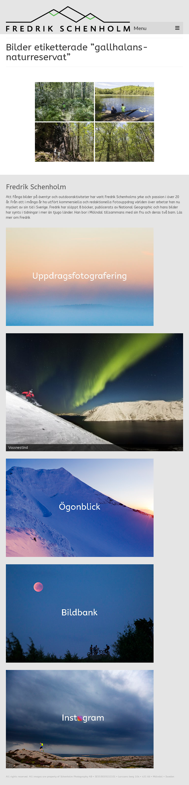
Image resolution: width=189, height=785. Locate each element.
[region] (94, 392)
